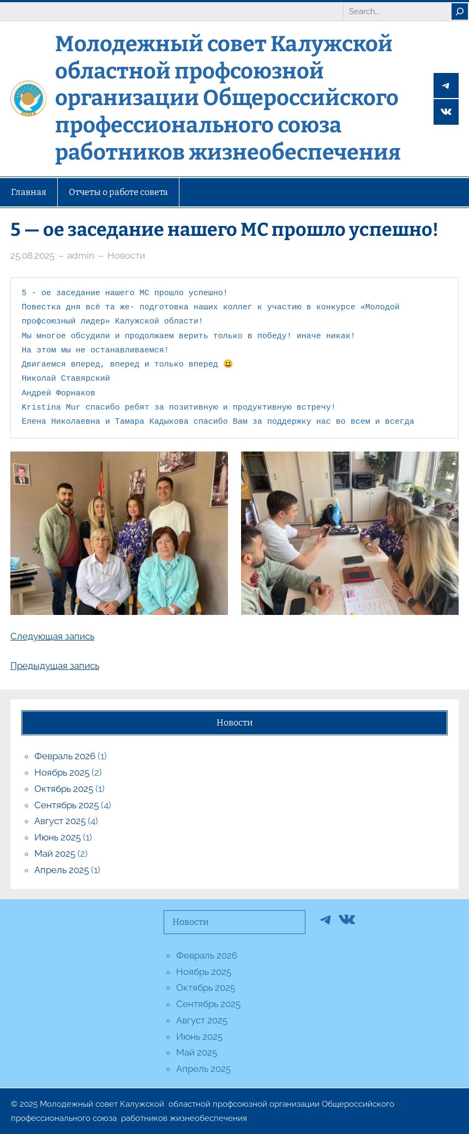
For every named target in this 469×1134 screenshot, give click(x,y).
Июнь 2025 (57, 837)
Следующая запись (52, 636)
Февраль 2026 (64, 756)
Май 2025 (54, 853)
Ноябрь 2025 (61, 772)
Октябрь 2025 (63, 788)
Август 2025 (60, 820)
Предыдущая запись (54, 665)
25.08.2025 (32, 255)
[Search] (460, 11)
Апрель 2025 (61, 869)
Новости (126, 255)
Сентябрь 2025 (66, 805)
